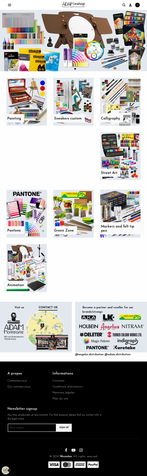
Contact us (48, 307)
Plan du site (60, 398)
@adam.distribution (118, 354)
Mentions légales (63, 392)
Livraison (58, 380)
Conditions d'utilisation (67, 386)
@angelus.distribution (89, 354)
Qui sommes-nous (18, 386)
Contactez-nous (17, 380)
